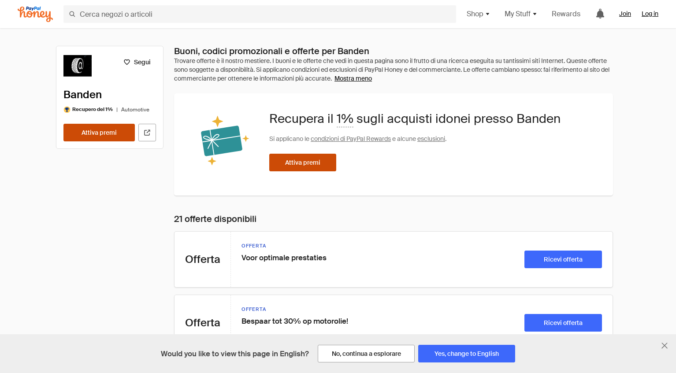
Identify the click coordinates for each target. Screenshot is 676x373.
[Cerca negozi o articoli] (259, 14)
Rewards (566, 13)
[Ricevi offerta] (563, 259)
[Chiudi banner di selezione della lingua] (664, 345)
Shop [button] (478, 13)
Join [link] (625, 14)
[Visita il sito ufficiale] (147, 132)
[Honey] (35, 14)
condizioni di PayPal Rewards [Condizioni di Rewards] (351, 139)
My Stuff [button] (521, 13)
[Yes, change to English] (466, 353)
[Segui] (137, 62)
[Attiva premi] (99, 132)
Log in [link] (650, 14)
